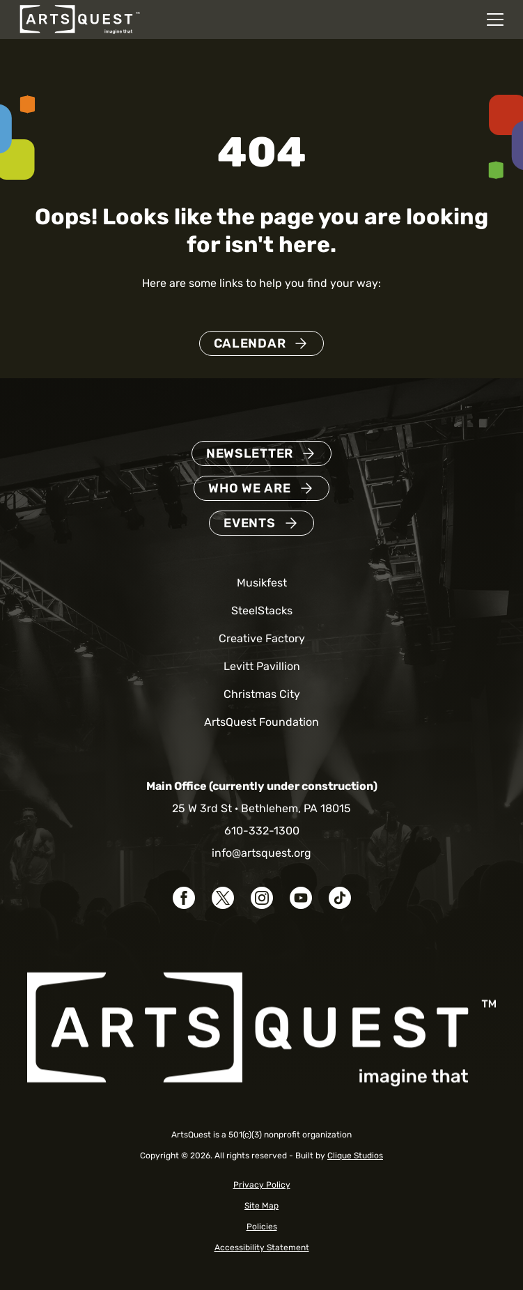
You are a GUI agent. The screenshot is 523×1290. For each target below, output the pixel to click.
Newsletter (249, 453)
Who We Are (249, 488)
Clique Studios (355, 1155)
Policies (262, 1226)
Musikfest (262, 582)
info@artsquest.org (261, 853)
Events (249, 523)
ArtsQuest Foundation (261, 722)
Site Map (261, 1206)
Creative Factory (262, 638)
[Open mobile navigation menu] (495, 19)
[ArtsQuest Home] (80, 18)
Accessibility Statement (261, 1247)
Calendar (250, 343)
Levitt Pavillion (262, 666)
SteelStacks (261, 610)
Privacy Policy (261, 1185)
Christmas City (262, 694)
